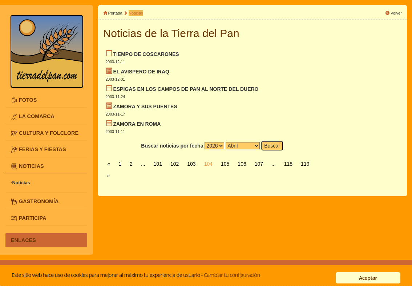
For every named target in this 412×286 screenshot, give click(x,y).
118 (288, 164)
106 (242, 164)
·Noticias (20, 182)
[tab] (46, 100)
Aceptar (368, 277)
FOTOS (28, 100)
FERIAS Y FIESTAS (42, 149)
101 (158, 164)
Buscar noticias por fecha (172, 146)
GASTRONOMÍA (39, 201)
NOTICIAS (31, 166)
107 (259, 164)
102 (174, 164)
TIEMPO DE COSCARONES (146, 54)
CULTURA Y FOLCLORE (48, 133)
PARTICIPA (32, 218)
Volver (396, 13)
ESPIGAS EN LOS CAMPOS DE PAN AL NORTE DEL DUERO (185, 89)
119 (305, 164)
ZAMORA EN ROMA (137, 124)
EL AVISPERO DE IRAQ (141, 71)
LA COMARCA (36, 116)
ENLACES (23, 240)
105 (225, 164)
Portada (115, 13)
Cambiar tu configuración (232, 274)
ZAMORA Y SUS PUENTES (145, 106)
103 (191, 164)
